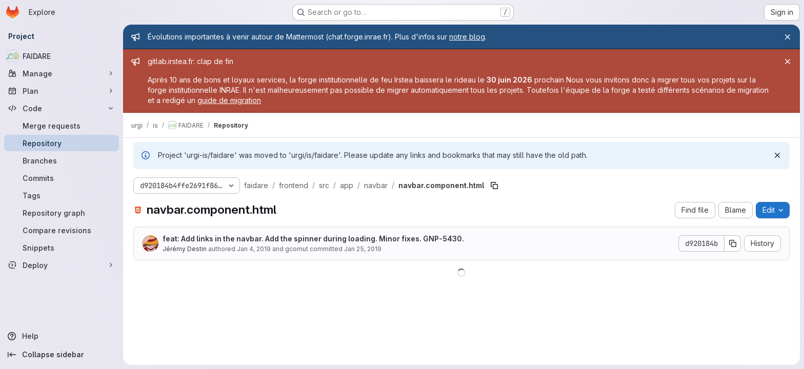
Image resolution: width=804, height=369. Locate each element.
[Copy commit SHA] (733, 243)
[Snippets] (61, 247)
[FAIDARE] (61, 56)
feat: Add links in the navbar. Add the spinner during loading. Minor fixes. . (313, 238)
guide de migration (229, 100)
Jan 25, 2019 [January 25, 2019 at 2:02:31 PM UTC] (362, 249)
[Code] (61, 108)
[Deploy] (61, 265)
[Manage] (61, 73)
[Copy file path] (494, 185)
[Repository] (61, 143)
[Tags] (61, 195)
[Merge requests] (61, 125)
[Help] (61, 336)
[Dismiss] (777, 155)
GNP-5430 (442, 238)
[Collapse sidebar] (61, 354)
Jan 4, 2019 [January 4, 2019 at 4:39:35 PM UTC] (254, 249)
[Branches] (61, 160)
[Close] (787, 37)
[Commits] (61, 178)
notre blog (467, 36)
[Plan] (61, 91)
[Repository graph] (61, 212)
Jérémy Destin (185, 249)
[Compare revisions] (61, 230)
